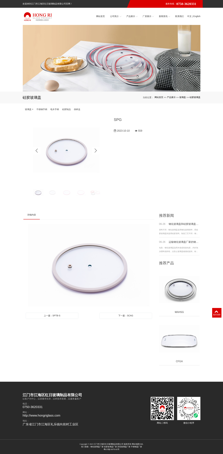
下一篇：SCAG (125, 315)
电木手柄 (54, 109)
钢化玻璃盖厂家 (96, 447)
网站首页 (159, 97)
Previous (37, 151)
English (196, 16)
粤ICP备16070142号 (112, 449)
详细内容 (31, 215)
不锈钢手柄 (41, 109)
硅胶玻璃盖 (195, 97)
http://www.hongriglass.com (41, 415)
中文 (189, 16)
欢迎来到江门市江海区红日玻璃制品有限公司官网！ (47, 4)
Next (96, 151)
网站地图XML (137, 444)
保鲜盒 (77, 109)
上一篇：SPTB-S (52, 315)
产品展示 (171, 97)
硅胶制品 (66, 109)
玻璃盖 (182, 97)
